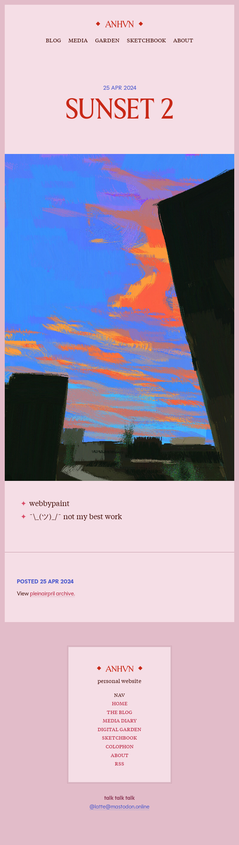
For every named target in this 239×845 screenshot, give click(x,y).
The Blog (119, 711)
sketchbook (146, 39)
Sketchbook (119, 737)
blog (53, 39)
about (183, 39)
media (78, 39)
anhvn (119, 24)
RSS (119, 763)
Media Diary (120, 720)
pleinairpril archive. (52, 594)
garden (107, 39)
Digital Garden (119, 729)
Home (120, 703)
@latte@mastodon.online (119, 807)
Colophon (120, 746)
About (120, 755)
